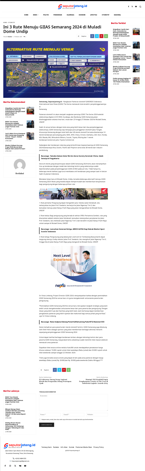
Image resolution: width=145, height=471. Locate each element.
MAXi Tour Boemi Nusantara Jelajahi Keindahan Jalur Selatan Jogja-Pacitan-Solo (14, 124)
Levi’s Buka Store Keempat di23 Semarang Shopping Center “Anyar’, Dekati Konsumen (15, 135)
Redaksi (10, 36)
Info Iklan (64, 447)
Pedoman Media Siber (84, 447)
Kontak (71, 447)
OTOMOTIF (11, 22)
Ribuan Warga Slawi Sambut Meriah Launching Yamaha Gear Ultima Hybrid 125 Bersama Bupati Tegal (15, 412)
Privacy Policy (98, 447)
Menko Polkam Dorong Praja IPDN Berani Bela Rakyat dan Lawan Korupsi (15, 147)
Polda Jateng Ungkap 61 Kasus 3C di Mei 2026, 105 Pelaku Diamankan (122, 80)
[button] (140, 6)
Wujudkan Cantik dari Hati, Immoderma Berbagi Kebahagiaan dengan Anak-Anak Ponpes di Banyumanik (15, 111)
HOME (5, 22)
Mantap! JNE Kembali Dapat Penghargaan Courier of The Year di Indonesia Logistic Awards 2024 (93, 381)
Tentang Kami (46, 447)
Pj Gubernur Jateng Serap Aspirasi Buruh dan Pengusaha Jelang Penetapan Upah (55, 381)
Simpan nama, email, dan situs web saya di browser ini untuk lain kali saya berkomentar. (67, 419)
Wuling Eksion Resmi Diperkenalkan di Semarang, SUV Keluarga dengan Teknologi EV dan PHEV (14, 426)
